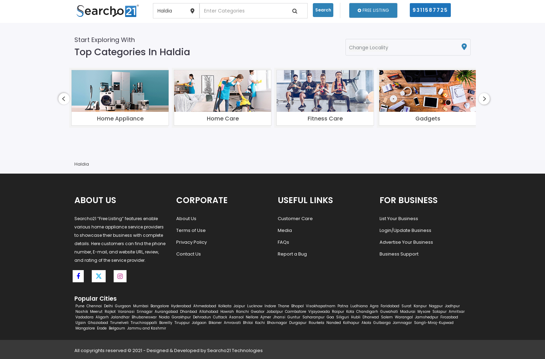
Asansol (236, 317)
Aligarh (102, 317)
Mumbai (140, 306)
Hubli (355, 317)
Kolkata (224, 306)
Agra (374, 306)
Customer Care (295, 218)
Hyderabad (181, 306)
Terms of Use (191, 230)
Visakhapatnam (320, 306)
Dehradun (202, 317)
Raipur (338, 311)
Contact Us (188, 254)
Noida (164, 317)
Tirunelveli (119, 322)
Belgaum (117, 328)
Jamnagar (402, 322)
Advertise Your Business (406, 242)
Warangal (404, 317)
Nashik (81, 311)
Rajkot (110, 311)
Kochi (260, 322)
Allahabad (208, 311)
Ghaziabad (98, 322)
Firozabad (449, 317)
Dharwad (371, 317)
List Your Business (399, 218)
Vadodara (84, 317)
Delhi (108, 306)
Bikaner (215, 322)
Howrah (227, 311)
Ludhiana (359, 306)
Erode (102, 328)
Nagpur (436, 306)
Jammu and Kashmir (146, 328)
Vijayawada (319, 311)
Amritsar (457, 311)
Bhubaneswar (144, 317)
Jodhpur (452, 306)
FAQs (283, 242)
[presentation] (64, 99)
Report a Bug (292, 254)
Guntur (293, 317)
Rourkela (316, 322)
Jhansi (279, 317)
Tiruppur (182, 322)
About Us (186, 218)
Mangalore (85, 328)
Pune (79, 306)
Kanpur (420, 306)
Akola (366, 322)
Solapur (439, 311)
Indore (270, 306)
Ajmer (265, 317)
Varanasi (126, 311)
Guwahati (389, 311)
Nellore (252, 317)
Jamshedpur (426, 317)
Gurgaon (123, 306)
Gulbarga (382, 322)
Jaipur (239, 306)
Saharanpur (313, 317)
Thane (283, 306)
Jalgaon (199, 322)
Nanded (333, 322)
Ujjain (80, 322)
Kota (350, 311)
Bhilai (248, 322)
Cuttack (220, 317)
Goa (330, 317)
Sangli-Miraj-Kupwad (434, 322)
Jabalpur (275, 311)
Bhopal (297, 306)
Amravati (232, 322)
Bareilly (165, 322)
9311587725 (430, 10)
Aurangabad (166, 311)
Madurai (407, 311)
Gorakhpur (181, 317)
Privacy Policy (191, 242)
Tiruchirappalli (144, 322)
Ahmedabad (204, 306)
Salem (387, 317)
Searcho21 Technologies (235, 350)
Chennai (94, 306)
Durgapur (298, 322)
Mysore (423, 311)
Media (285, 230)
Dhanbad (188, 311)
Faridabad (390, 306)
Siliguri (342, 317)
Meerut (96, 311)
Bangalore (160, 306)
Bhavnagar (277, 322)
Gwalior (258, 311)
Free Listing (373, 10)
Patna (342, 306)
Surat (406, 306)
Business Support (399, 254)
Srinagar (145, 311)
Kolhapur (351, 322)
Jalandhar (120, 317)
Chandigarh (367, 311)
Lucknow (254, 306)
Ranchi (242, 311)
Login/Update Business (405, 230)
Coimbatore (295, 311)
